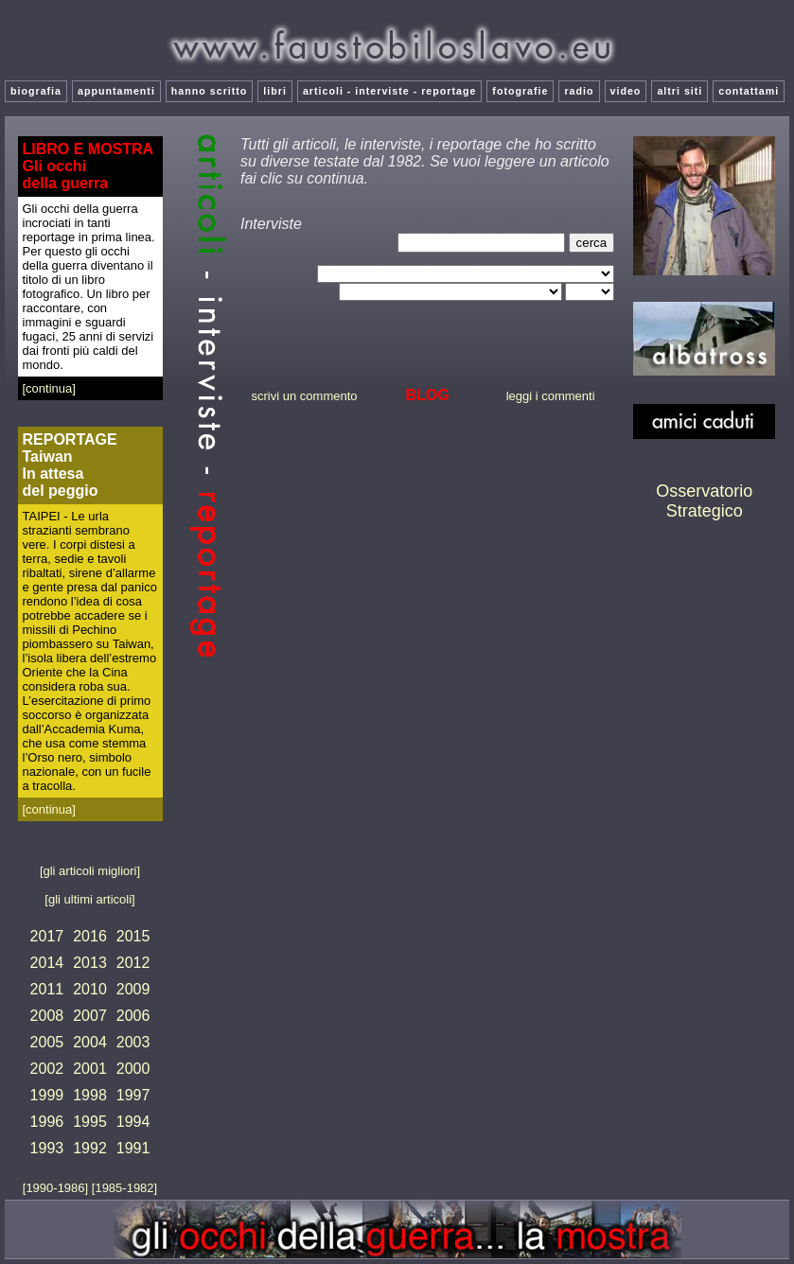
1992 (90, 1148)
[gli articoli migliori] (90, 871)
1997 (133, 1095)
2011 (47, 989)
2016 (90, 936)
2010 (90, 989)
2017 (47, 936)
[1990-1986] (57, 1188)
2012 (133, 963)
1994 (133, 1122)
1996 (47, 1122)
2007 (90, 1016)
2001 (90, 1069)
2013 (90, 963)
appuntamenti (116, 91)
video (626, 91)
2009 (133, 989)
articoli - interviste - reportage (389, 91)
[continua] (49, 388)
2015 (133, 936)
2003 (133, 1042)
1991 (133, 1148)
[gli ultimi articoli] (89, 899)
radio (578, 91)
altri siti (679, 91)
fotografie (520, 91)
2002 (47, 1069)
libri (275, 91)
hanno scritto (209, 91)
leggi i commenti (550, 396)
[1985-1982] (124, 1188)
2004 (90, 1042)
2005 (47, 1042)
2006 (133, 1016)
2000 (133, 1069)
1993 (47, 1148)
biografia (36, 91)
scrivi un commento (305, 396)
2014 (47, 963)
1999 (47, 1095)
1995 (90, 1122)
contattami (748, 91)
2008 (47, 1016)
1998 (90, 1095)
